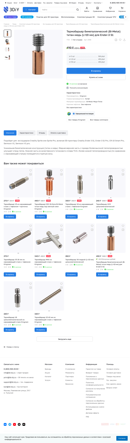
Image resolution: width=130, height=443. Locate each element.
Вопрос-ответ (111, 388)
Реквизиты (69, 373)
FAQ (87, 417)
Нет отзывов (76, 40)
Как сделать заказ (113, 384)
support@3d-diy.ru (11, 382)
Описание (10, 133)
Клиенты (69, 380)
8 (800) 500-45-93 (117, 3)
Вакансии (69, 384)
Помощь (110, 364)
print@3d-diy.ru (10, 377)
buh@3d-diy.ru (9, 387)
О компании (70, 369)
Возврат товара (92, 373)
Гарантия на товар (93, 369)
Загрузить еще (64, 339)
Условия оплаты (112, 369)
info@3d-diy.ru (9, 373)
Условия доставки (113, 373)
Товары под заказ (113, 376)
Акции (47, 373)
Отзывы (42, 133)
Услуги (47, 380)
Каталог (48, 376)
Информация (91, 364)
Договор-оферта (92, 413)
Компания (69, 364)
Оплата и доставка (58, 133)
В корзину (96, 71)
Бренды (48, 369)
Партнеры (69, 376)
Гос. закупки (111, 380)
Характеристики (26, 133)
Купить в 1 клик (96, 77)
